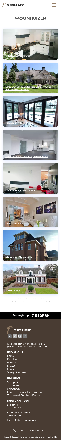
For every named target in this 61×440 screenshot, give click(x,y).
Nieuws (11, 366)
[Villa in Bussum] (30, 279)
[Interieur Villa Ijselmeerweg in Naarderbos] (30, 145)
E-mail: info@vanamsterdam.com (21, 420)
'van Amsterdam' (30, 437)
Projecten (12, 362)
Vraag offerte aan (16, 372)
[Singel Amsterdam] (30, 212)
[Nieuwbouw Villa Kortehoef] (30, 245)
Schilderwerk (14, 385)
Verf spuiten (13, 382)
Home (10, 356)
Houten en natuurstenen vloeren (24, 392)
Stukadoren (13, 389)
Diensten (12, 359)
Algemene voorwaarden (26, 430)
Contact (11, 369)
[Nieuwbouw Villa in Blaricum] (30, 111)
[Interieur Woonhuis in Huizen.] (30, 178)
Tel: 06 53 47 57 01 (14, 415)
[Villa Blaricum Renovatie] (30, 44)
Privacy (44, 430)
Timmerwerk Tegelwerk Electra (23, 395)
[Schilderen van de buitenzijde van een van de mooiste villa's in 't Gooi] (30, 78)
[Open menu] (54, 5)
